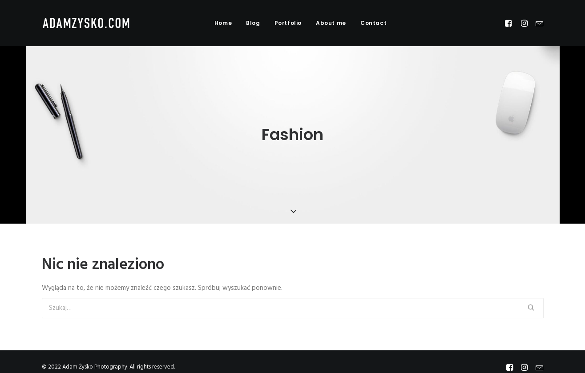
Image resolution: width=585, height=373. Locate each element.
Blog (253, 23)
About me (331, 23)
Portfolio (288, 23)
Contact (373, 23)
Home (223, 23)
